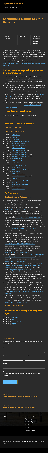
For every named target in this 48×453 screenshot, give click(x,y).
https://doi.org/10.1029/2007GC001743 (22, 270)
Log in (4, 416)
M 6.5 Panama (16, 182)
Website (5, 363)
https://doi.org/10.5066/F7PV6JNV (15, 209)
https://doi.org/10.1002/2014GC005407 (17, 252)
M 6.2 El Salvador (17, 163)
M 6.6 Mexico (16, 172)
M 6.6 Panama (16, 178)
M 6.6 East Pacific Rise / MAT (21, 169)
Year (12, 319)
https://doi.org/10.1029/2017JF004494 (24, 229)
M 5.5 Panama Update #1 (20, 180)
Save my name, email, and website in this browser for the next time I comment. (22, 374)
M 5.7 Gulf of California (19, 165)
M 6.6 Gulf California (18, 174)
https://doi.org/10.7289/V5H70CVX (15, 261)
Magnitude (14, 317)
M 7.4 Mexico (16, 139)
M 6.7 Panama (16, 137)
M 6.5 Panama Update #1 (20, 185)
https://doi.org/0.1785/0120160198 (16, 302)
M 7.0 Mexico (16, 135)
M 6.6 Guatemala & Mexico (20, 141)
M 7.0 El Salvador (17, 167)
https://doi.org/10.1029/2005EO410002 (28, 218)
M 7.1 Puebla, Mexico (18, 148)
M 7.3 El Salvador (17, 187)
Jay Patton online (13, 3)
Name (5, 356)
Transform (36, 43)
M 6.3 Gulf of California (19, 146)
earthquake (36, 38)
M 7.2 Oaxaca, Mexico (18, 143)
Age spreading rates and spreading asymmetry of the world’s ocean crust (24, 265)
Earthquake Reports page (22, 312)
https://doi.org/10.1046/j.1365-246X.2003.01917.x (20, 244)
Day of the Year (16, 321)
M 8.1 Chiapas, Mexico (19, 152)
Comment (6, 348)
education (36, 40)
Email (27, 356)
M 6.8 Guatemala (17, 159)
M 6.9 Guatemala (17, 161)
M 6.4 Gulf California (18, 189)
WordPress (31, 441)
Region (13, 324)
